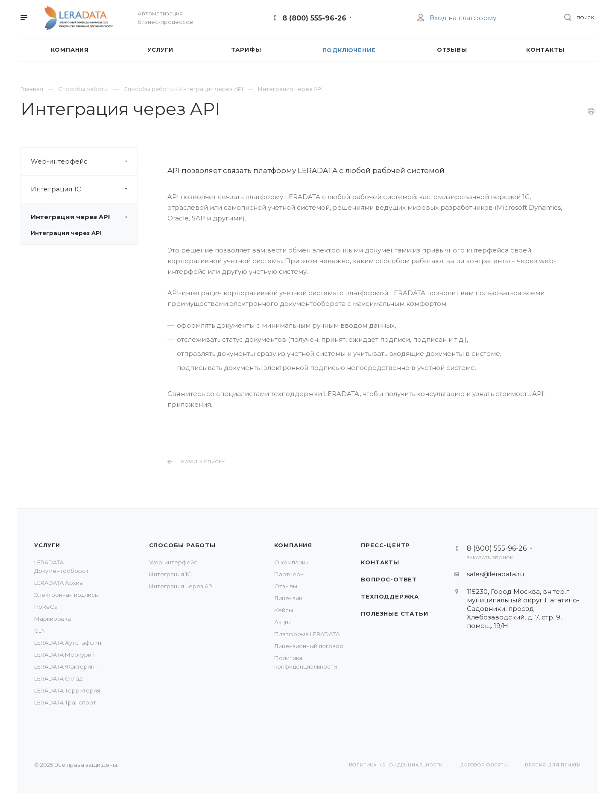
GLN (40, 630)
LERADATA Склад (58, 678)
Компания (293, 545)
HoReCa (46, 606)
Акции (283, 622)
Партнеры (289, 574)
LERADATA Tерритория (67, 690)
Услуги (47, 545)
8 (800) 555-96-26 (314, 18)
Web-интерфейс (84, 161)
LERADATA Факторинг (65, 666)
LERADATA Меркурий (64, 654)
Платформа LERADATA (307, 634)
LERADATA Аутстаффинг (69, 642)
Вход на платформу (456, 18)
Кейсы (283, 610)
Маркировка (52, 618)
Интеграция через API (84, 217)
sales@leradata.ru (495, 574)
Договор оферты (484, 765)
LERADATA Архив (58, 582)
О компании (291, 562)
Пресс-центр (385, 545)
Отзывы (285, 586)
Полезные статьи (394, 613)
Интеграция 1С (84, 189)
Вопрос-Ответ (389, 579)
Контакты (380, 562)
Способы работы (182, 545)
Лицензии (288, 598)
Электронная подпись (66, 594)
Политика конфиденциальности (396, 765)
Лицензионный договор (308, 646)
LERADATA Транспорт (65, 702)
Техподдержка (390, 596)
